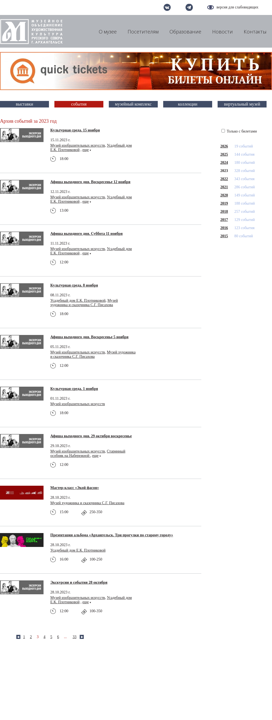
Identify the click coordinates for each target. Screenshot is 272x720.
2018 (224, 212)
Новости (222, 31)
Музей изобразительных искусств (77, 145)
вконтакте (167, 7)
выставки (24, 104)
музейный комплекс (133, 104)
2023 (224, 171)
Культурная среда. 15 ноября (75, 130)
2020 (224, 195)
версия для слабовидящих (237, 7)
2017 (224, 220)
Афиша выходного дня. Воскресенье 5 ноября (89, 337)
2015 (224, 236)
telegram (189, 7)
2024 (224, 163)
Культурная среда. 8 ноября (74, 285)
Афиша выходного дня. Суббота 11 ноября (86, 234)
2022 (224, 179)
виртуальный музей (242, 104)
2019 (224, 203)
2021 (224, 187)
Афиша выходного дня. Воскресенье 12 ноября (90, 182)
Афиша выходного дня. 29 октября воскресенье (91, 436)
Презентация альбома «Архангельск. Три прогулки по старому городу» (111, 535)
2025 (224, 154)
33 (74, 637)
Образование (185, 31)
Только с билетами (239, 131)
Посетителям (143, 31)
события (79, 104)
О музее (108, 31)
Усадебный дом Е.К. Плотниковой (78, 301)
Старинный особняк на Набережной (87, 453)
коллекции (187, 104)
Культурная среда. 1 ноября (74, 389)
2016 (224, 228)
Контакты (255, 31)
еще (85, 150)
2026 (224, 146)
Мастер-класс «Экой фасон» (74, 488)
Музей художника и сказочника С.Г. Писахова (84, 303)
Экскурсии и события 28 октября (78, 582)
